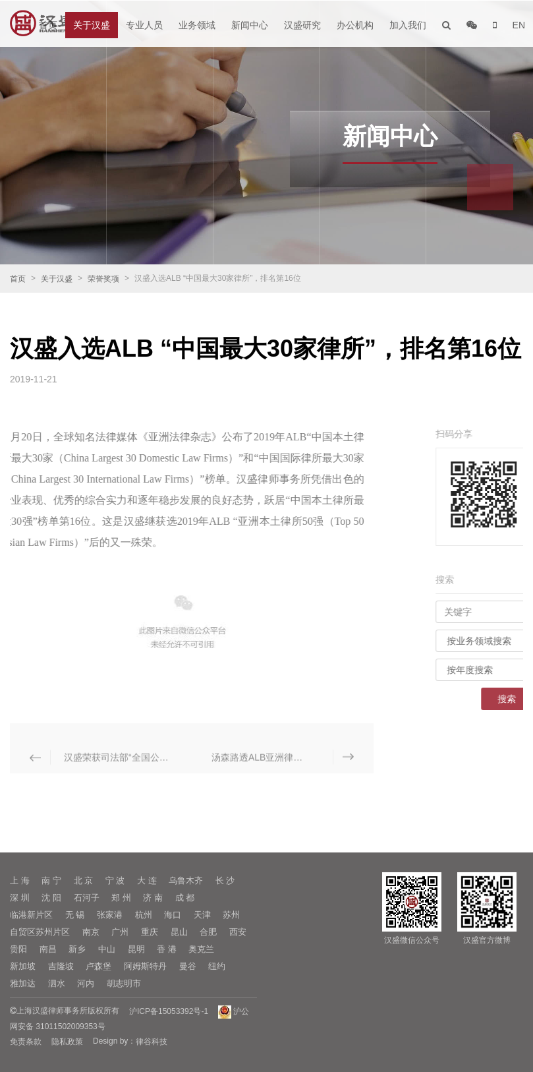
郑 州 (121, 898)
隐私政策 (67, 1041)
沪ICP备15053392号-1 (168, 1011)
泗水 (56, 983)
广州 (119, 932)
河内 (85, 983)
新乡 (77, 949)
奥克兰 (201, 949)
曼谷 (187, 966)
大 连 (147, 880)
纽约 (216, 966)
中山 (106, 949)
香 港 (167, 949)
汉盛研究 (302, 25)
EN (519, 25)
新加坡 (23, 966)
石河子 (86, 898)
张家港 (110, 915)
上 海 (20, 880)
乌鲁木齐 (186, 880)
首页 (48, 25)
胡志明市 (124, 983)
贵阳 (18, 949)
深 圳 (20, 898)
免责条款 (26, 1041)
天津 (202, 915)
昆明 (136, 949)
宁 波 (115, 880)
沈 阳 (51, 898)
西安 (237, 932)
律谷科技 (151, 1041)
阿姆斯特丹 (145, 966)
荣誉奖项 (103, 278)
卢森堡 (98, 966)
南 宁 (51, 880)
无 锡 (75, 915)
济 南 (153, 898)
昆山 (179, 932)
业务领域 (197, 25)
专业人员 (144, 25)
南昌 (48, 949)
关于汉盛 (91, 25)
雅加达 (23, 983)
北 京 (84, 880)
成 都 (185, 898)
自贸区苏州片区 (40, 932)
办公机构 (355, 25)
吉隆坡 (61, 966)
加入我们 (407, 25)
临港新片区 (31, 915)
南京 (90, 932)
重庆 (149, 932)
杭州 (143, 915)
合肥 (208, 932)
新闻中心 (249, 25)
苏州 (231, 915)
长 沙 (225, 880)
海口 (172, 915)
